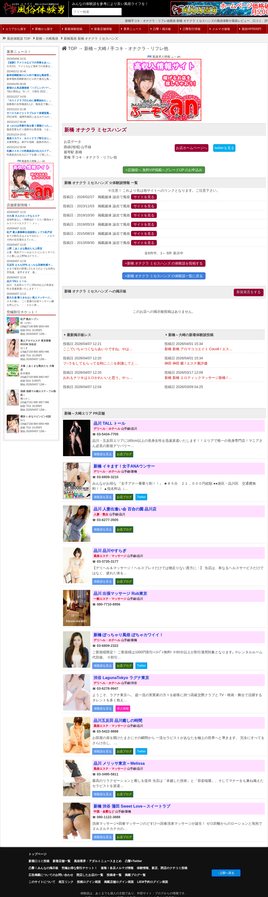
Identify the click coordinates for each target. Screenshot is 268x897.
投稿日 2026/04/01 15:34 (214, 347)
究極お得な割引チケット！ (79, 868)
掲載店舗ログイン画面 (119, 882)
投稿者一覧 (114, 875)
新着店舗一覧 (61, 861)
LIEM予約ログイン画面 (152, 882)
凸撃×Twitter (133, 861)
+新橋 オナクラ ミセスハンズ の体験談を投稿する (164, 263)
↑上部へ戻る (226, 873)
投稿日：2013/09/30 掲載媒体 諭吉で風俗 (110, 243)
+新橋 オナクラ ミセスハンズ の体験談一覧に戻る (164, 276)
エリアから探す (14, 29)
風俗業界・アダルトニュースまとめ (98, 861)
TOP (69, 48)
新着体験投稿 (72, 29)
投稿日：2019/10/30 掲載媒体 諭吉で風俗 (110, 215)
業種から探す (43, 29)
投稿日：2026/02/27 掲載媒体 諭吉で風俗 (110, 197)
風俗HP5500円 (250, 29)
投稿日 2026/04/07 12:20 (112, 361)
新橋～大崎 (95, 48)
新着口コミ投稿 (39, 861)
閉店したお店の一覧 (89, 875)
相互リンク (66, 882)
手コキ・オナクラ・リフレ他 (139, 48)
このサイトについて (42, 882)
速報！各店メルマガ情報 (117, 868)
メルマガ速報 (220, 29)
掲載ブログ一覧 (135, 875)
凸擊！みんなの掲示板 (43, 868)
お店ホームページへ (191, 148)
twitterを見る (224, 148)
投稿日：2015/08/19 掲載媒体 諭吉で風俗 (110, 234)
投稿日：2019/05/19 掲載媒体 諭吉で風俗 (110, 224)
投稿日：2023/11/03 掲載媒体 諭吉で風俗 (110, 206)
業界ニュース (131, 29)
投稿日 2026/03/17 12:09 (214, 375)
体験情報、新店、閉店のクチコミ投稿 (162, 868)
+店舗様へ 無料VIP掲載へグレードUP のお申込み (164, 170)
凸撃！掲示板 (161, 29)
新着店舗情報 (102, 29)
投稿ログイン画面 (89, 882)
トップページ (37, 854)
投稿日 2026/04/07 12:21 (112, 347)
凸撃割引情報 (190, 29)
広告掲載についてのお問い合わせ (51, 875)
